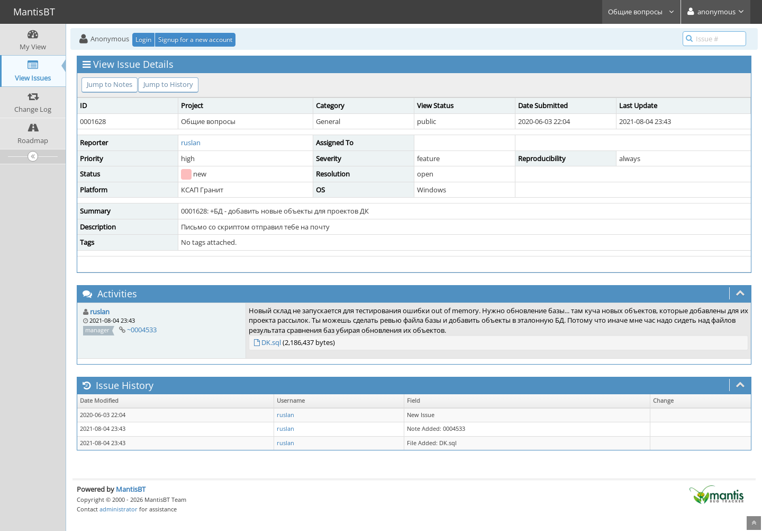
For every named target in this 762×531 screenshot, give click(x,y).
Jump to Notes (109, 84)
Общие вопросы (641, 11)
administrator (118, 509)
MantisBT (131, 489)
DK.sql (271, 342)
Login (143, 39)
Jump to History (168, 84)
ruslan (191, 142)
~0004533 (142, 329)
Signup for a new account (195, 39)
